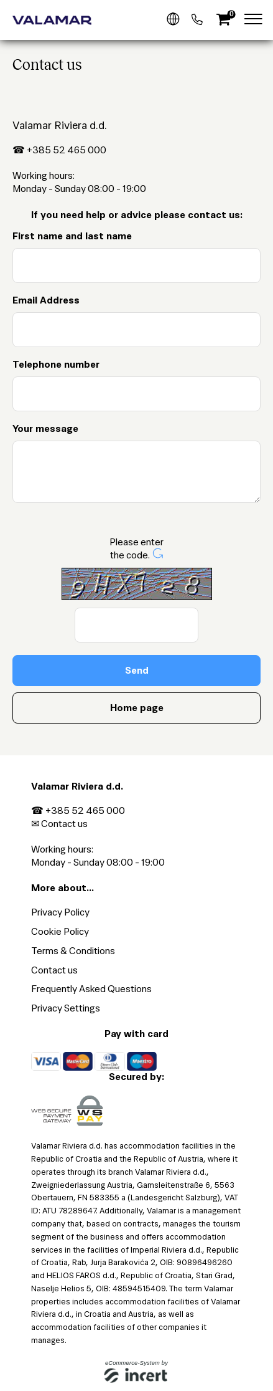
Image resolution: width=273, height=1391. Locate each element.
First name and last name (72, 236)
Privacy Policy (60, 912)
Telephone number (55, 364)
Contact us (64, 823)
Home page (137, 708)
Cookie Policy (60, 931)
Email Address (46, 300)
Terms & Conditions (73, 951)
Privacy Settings (65, 1008)
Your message (45, 428)
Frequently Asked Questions (91, 989)
